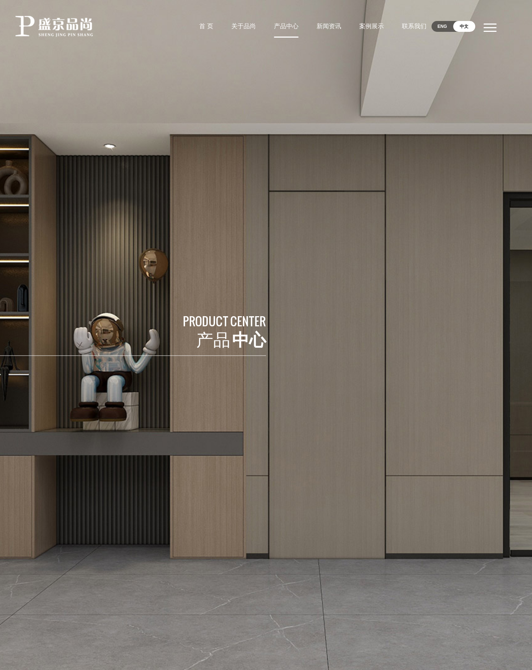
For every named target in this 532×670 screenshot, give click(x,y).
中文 (464, 26)
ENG (442, 26)
